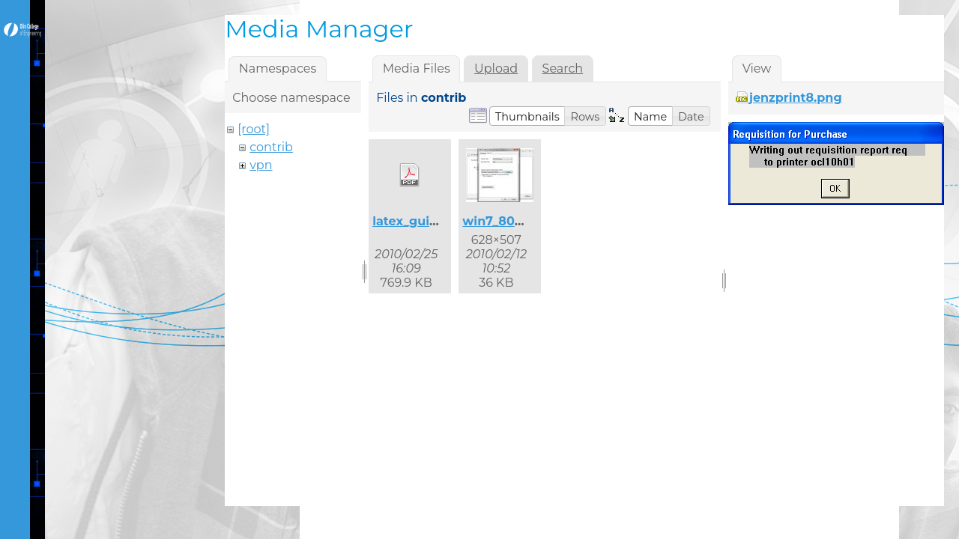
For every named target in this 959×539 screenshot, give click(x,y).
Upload (496, 68)
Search (563, 68)
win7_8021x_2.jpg (516, 221)
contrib (271, 147)
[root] (254, 129)
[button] (527, 116)
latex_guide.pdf (421, 221)
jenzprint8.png (795, 98)
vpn (260, 165)
